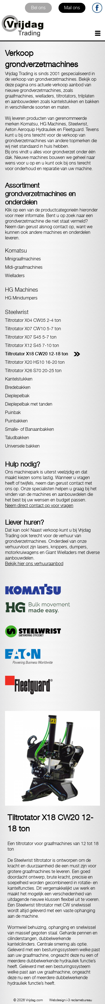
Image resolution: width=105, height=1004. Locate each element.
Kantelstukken (18, 379)
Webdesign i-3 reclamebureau (70, 1000)
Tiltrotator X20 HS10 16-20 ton (35, 362)
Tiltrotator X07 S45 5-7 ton (31, 337)
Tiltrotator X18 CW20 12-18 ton (36, 353)
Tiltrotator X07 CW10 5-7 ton (33, 328)
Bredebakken (18, 387)
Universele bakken (22, 446)
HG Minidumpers (21, 298)
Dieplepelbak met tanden (28, 404)
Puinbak (13, 412)
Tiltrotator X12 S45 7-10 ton (32, 345)
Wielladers (15, 275)
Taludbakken (17, 437)
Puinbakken (16, 421)
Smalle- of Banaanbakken (29, 429)
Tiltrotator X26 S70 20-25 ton (33, 370)
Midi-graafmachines (24, 267)
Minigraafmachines (23, 258)
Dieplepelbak (17, 395)
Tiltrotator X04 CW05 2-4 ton (33, 320)
